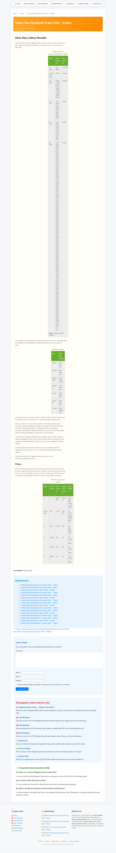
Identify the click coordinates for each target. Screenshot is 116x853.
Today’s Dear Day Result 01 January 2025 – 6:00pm (38, 620)
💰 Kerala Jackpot (83, 3)
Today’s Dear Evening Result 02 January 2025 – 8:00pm (39, 610)
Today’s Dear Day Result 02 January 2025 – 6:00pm (38, 613)
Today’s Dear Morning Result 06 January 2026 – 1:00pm (39, 585)
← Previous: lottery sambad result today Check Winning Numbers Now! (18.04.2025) (41, 629)
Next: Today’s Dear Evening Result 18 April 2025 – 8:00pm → (33, 632)
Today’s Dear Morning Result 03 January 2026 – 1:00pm (39, 608)
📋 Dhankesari (69, 3)
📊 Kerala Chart (96, 3)
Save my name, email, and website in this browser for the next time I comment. (44, 688)
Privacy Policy (55, 844)
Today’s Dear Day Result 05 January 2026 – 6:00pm (38, 590)
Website (18, 683)
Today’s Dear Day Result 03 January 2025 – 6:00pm (38, 605)
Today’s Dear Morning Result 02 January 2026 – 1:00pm (39, 615)
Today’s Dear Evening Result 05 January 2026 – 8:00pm (39, 587)
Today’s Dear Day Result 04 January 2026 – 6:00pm (38, 598)
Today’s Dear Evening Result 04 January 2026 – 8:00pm (39, 595)
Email (18, 679)
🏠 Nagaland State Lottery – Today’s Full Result (35, 710)
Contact (47, 844)
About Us (40, 844)
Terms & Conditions (74, 844)
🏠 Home (17, 3)
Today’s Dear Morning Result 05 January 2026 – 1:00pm (39, 593)
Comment (19, 651)
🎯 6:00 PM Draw (43, 3)
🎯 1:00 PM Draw (29, 3)
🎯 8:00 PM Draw (57, 3)
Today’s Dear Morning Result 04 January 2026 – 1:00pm (39, 600)
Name (18, 675)
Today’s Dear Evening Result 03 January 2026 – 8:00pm (39, 603)
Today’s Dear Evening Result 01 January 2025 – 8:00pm (39, 618)
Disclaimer (64, 844)
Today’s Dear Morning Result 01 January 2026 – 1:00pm (39, 623)
